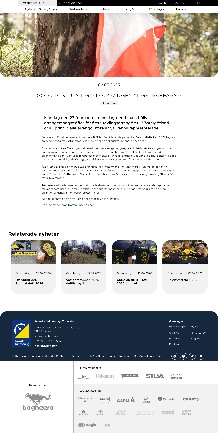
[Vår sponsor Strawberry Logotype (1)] (85, 400)
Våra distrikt (177, 327)
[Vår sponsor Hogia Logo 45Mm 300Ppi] (87, 425)
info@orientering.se (46, 336)
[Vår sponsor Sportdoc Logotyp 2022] (83, 412)
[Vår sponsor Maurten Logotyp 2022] (146, 400)
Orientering (109, 103)
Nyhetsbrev (198, 332)
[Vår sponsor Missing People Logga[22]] (187, 412)
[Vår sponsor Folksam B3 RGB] (105, 376)
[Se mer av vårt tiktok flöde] (192, 356)
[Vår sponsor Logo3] (167, 412)
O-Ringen (175, 332)
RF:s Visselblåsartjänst (148, 356)
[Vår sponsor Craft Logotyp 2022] (191, 400)
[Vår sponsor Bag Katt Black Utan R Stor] (38, 402)
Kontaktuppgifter (45, 345)
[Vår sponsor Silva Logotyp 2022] (155, 376)
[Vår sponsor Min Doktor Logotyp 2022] (166, 400)
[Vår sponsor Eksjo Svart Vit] (176, 376)
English (195, 338)
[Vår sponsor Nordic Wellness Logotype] (121, 412)
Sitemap (76, 356)
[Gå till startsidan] (14, 6)
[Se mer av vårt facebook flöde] (174, 356)
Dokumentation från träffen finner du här (68, 205)
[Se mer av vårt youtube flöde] (201, 356)
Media (195, 327)
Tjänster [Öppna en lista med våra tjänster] (201, 3)
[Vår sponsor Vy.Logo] (108, 425)
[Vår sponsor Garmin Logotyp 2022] (126, 400)
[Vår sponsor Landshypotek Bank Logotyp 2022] (83, 376)
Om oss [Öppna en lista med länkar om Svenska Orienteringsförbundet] (181, 3)
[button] (37, 3)
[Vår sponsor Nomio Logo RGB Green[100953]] (145, 412)
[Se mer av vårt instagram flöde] (183, 356)
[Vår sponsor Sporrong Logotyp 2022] (100, 412)
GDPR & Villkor (94, 356)
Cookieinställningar (119, 356)
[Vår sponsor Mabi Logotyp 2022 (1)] (104, 400)
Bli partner (175, 338)
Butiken (174, 344)
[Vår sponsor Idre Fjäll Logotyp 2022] (130, 376)
